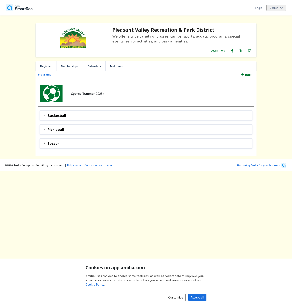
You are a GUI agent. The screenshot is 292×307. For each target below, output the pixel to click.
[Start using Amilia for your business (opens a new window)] (261, 165)
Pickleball (55, 129)
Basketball (56, 115)
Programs (44, 74)
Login (258, 8)
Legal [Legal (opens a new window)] (109, 165)
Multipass (116, 66)
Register (46, 66)
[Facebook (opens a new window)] (232, 50)
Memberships (69, 66)
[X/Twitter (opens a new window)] (241, 50)
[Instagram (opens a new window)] (249, 50)
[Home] (19, 7)
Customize (175, 297)
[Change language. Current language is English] (276, 8)
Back (247, 75)
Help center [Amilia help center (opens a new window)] (74, 165)
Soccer (53, 143)
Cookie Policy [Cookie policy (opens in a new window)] (95, 284)
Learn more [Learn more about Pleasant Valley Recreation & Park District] (218, 50)
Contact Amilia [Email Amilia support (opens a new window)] (93, 165)
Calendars (94, 66)
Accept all (197, 297)
